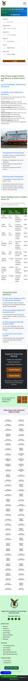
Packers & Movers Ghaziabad (6, 475)
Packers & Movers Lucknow (20, 476)
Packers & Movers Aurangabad (20, 429)
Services (5, 45)
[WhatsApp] (9, 676)
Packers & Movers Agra (20, 480)
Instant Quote (14, 376)
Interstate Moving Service (9, 652)
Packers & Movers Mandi (20, 579)
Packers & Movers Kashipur (20, 554)
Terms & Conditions (7, 635)
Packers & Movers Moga (7, 515)
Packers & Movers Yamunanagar (20, 529)
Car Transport (5, 647)
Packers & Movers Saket (7, 454)
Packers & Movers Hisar (7, 534)
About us (4, 626)
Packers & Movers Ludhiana (19, 495)
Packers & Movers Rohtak (20, 534)
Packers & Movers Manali (20, 569)
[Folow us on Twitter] (12, 619)
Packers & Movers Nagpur (7, 425)
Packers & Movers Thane (20, 425)
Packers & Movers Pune (20, 420)
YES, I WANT (19, 398)
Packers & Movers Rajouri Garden (7, 465)
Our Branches (5, 630)
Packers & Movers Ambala (20, 524)
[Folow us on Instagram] (16, 619)
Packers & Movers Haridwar (19, 544)
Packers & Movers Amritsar (7, 495)
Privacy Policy (5, 632)
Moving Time (6, 51)
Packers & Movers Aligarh (20, 490)
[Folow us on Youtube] (19, 619)
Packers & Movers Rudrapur (6, 559)
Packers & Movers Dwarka (7, 449)
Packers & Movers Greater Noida (20, 470)
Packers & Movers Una (20, 589)
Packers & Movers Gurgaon (7, 520)
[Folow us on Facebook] (9, 619)
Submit (14, 61)
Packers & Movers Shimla (7, 569)
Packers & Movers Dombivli (7, 440)
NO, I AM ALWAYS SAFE (25, 400)
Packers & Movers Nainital (20, 559)
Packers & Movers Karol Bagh (20, 459)
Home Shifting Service (8, 645)
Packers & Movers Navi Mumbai (7, 435)
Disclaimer (4, 639)
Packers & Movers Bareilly (7, 490)
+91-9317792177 (6, 660)
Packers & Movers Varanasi (7, 485)
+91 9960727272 (14, 15)
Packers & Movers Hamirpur (19, 584)
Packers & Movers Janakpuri (19, 449)
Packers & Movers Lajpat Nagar (7, 459)
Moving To (6, 38)
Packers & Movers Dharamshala (7, 574)
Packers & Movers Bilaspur (7, 584)
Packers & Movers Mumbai (7, 420)
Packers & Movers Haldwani (19, 549)
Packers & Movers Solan (20, 574)
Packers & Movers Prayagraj (19, 485)
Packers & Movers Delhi (7, 444)
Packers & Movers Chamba (7, 589)
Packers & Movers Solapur (20, 440)
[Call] (6, 672)
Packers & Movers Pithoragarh (7, 564)
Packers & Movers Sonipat (7, 539)
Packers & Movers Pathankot (20, 510)
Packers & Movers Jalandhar (6, 500)
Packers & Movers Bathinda (20, 505)
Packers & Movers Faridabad (19, 519)
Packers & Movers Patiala (20, 500)
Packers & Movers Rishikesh (6, 549)
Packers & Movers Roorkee (7, 554)
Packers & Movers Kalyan (20, 435)
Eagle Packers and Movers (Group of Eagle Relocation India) (14, 612)
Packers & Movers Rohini (20, 444)
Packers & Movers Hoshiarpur (7, 510)
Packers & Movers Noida (7, 470)
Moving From (6, 32)
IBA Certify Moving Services (9, 654)
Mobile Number (7, 25)
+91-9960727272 (6, 662)
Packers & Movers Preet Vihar (20, 465)
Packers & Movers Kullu (7, 579)
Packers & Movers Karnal (7, 529)
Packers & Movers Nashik (7, 430)
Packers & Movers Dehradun (6, 544)
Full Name (5, 19)
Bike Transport (6, 650)
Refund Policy (5, 637)
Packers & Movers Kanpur (7, 480)
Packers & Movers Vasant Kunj (20, 454)
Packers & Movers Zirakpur (20, 515)
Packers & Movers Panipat (7, 524)
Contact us (5, 628)
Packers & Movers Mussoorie (20, 564)
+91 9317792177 (14, 370)
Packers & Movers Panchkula (20, 539)
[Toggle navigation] (24, 3)
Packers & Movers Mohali (7, 505)
